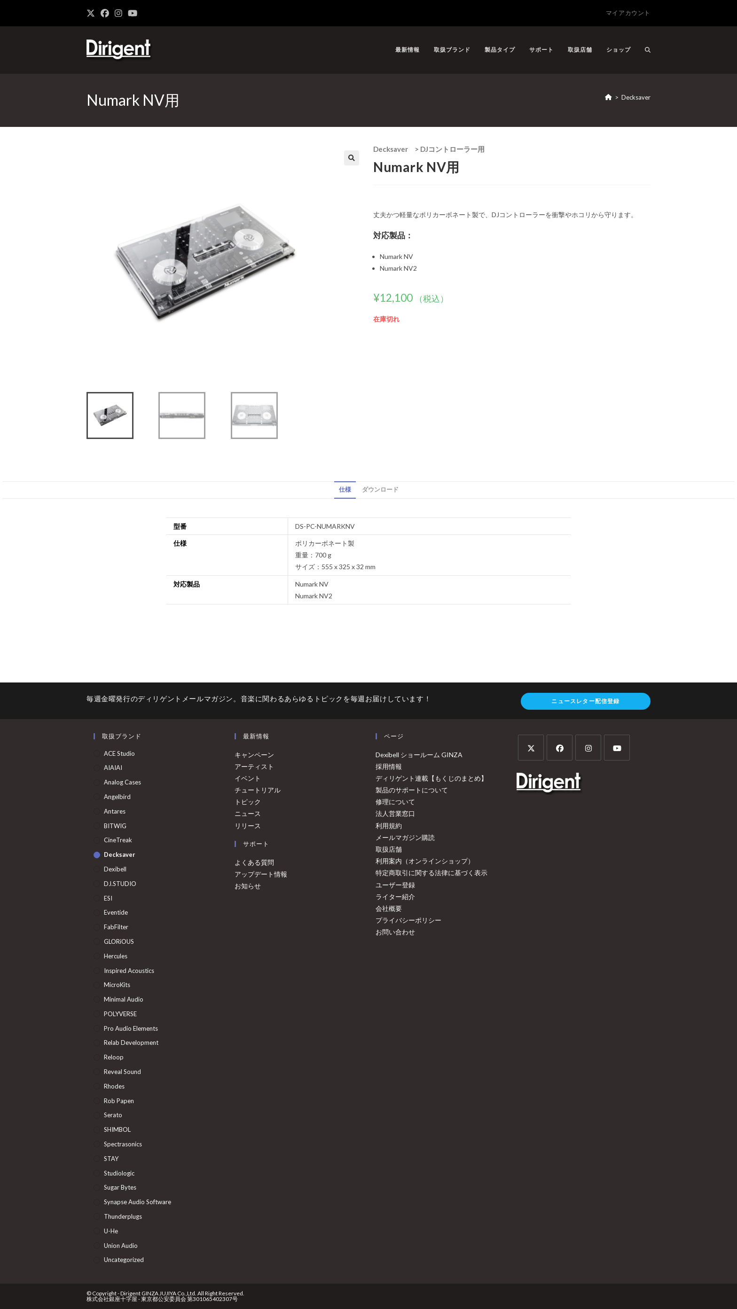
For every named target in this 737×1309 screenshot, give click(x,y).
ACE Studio (119, 753)
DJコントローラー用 (452, 149)
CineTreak (118, 840)
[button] (351, 157)
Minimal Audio (123, 999)
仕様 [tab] (345, 489)
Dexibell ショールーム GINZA (419, 755)
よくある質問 (254, 862)
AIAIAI (113, 767)
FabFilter (116, 927)
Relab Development (131, 1042)
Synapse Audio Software (137, 1202)
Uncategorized (124, 1259)
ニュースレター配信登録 (585, 701)
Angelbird (117, 796)
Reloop (114, 1057)
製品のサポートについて (412, 790)
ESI (108, 898)
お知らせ (248, 886)
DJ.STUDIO (120, 883)
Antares (114, 811)
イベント (248, 778)
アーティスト (254, 766)
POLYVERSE (120, 1014)
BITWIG (115, 826)
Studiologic (119, 1173)
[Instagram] (588, 747)
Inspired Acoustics (129, 970)
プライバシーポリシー (408, 920)
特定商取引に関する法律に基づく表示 (431, 873)
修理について (395, 802)
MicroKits (117, 984)
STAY (111, 1158)
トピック (248, 802)
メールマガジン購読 (405, 837)
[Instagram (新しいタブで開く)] (118, 13)
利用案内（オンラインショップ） (425, 861)
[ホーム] (608, 97)
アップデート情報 (261, 874)
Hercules (115, 956)
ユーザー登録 (395, 885)
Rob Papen (119, 1101)
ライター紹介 (395, 897)
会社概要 (389, 908)
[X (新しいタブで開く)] (92, 13)
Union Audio (121, 1245)
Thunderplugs (123, 1216)
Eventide (116, 912)
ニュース (248, 813)
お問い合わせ (395, 932)
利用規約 (389, 826)
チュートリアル (258, 790)
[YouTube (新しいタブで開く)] (132, 13)
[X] (531, 747)
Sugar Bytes (120, 1187)
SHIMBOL (117, 1129)
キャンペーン (254, 755)
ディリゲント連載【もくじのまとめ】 (431, 778)
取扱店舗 (389, 849)
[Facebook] (559, 747)
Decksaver (636, 97)
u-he (111, 1231)
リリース (248, 826)
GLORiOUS (119, 941)
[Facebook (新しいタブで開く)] (105, 13)
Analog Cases (122, 782)
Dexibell (115, 869)
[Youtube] (617, 747)
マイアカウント (628, 12)
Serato (113, 1115)
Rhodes (114, 1086)
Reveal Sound (122, 1071)
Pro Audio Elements (131, 1028)
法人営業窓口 (395, 813)
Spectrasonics (123, 1144)
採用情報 (389, 766)
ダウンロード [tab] (380, 489)
